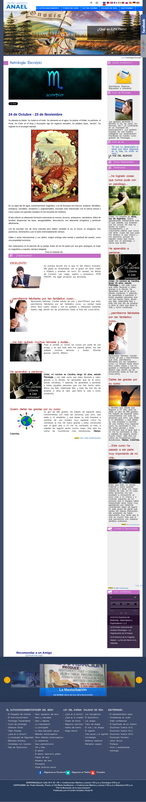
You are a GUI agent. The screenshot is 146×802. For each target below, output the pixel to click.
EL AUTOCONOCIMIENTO (47, 8)
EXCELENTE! (18, 263)
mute (111, 597)
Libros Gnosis (116, 741)
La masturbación (42, 724)
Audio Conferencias (122, 592)
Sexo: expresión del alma (46, 714)
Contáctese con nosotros (19, 744)
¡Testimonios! (24, 256)
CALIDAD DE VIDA (109, 8)
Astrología (114, 751)
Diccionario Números (119, 737)
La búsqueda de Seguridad (20, 737)
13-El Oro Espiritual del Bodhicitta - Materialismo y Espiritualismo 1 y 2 (121, 620)
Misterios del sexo (43, 761)
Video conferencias (118, 721)
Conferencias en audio (120, 718)
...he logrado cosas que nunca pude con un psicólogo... (122, 180)
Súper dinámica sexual (45, 767)
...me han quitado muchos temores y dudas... (40, 342)
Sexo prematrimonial (44, 744)
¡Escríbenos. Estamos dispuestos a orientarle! (120, 88)
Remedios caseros (93, 744)
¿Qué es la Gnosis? (17, 734)
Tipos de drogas (92, 724)
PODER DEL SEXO (71, 8)
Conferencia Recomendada (125, 529)
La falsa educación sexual (47, 731)
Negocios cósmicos (74, 724)
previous (113, 604)
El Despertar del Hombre (19, 714)
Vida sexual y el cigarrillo (96, 734)
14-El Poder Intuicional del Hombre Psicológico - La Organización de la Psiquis (121, 630)
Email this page (34, 655)
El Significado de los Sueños (123, 724)
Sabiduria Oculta (15, 727)
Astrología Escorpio (133, 58)
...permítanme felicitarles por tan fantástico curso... (43, 298)
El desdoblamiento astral (121, 714)
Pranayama (40, 764)
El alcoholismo (91, 718)
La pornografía (41, 727)
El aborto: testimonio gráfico (48, 754)
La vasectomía (41, 741)
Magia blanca (71, 731)
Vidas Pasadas (14, 731)
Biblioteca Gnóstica (16, 741)
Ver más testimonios (90, 438)
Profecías (114, 744)
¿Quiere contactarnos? (122, 63)
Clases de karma (72, 721)
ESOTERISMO (127, 8)
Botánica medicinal (93, 741)
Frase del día (118, 142)
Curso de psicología (17, 724)
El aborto (39, 751)
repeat (121, 613)
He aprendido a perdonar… (27, 372)
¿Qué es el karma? (74, 714)
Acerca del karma (73, 727)
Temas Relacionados (123, 162)
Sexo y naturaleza (43, 718)
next (128, 604)
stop (135, 604)
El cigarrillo (90, 731)
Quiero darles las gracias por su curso (35, 409)
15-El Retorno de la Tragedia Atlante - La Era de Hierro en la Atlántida (123, 640)
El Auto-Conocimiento (18, 718)
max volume (135, 597)
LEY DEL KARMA (90, 8)
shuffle (125, 613)
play (121, 604)
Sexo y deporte (42, 721)
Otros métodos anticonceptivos (49, 737)
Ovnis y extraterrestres (120, 747)
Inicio (123, 58)
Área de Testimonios (17, 747)
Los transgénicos (93, 714)
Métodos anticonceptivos (46, 734)
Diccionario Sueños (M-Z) (121, 734)
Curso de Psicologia (121, 93)
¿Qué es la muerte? (74, 718)
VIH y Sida (40, 747)
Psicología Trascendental (19, 721)
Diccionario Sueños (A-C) (121, 727)
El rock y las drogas (94, 727)
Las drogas (90, 721)
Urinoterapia (90, 737)
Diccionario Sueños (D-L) (121, 731)
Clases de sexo (42, 757)
